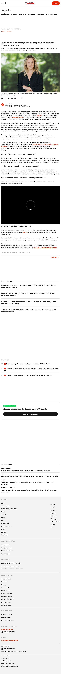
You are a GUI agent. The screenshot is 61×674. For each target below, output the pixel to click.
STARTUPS (22, 14)
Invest (3, 529)
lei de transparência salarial (9, 666)
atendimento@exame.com (9, 640)
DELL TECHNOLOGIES (15, 28)
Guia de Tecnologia (6, 548)
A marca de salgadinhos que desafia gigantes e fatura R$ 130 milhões (27, 364)
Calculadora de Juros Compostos (10, 566)
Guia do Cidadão (5, 545)
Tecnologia (54, 519)
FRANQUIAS (31, 14)
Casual (53, 507)
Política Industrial (6, 605)
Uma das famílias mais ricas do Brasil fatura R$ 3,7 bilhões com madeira (27, 375)
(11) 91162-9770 (9, 632)
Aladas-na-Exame (24, 252)
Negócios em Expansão (7, 620)
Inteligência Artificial (7, 526)
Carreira (3, 514)
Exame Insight (5, 523)
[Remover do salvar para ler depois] (22, 98)
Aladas (39, 115)
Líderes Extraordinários (8, 599)
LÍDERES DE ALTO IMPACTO (9, 509)
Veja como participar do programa (45, 247)
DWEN (25, 232)
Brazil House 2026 (6, 579)
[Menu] (2, 3)
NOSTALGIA (40, 14)
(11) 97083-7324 (9, 649)
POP (52, 527)
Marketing (54, 510)
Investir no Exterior (6, 593)
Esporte (53, 513)
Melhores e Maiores (6, 614)
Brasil (3, 512)
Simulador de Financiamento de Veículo (12, 569)
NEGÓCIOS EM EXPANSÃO (9, 14)
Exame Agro (54, 516)
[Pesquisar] (6, 3)
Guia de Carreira (5, 553)
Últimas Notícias (5, 506)
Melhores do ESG (6, 617)
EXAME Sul (4, 582)
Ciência (53, 524)
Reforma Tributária (6, 596)
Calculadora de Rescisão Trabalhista (11, 563)
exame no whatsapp (10, 406)
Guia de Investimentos (7, 551)
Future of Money (55, 522)
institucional (5, 656)
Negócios (6, 10)
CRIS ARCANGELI (51, 14)
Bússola (3, 585)
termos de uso (5, 658)
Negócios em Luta (6, 602)
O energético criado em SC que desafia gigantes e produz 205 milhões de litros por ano (31, 369)
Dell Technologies (17, 117)
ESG (2, 520)
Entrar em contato (7, 629)
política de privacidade (8, 663)
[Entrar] (56, 3)
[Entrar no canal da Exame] (30, 414)
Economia (4, 517)
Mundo (53, 504)
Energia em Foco (5, 590)
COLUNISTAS (4, 535)
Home (2, 31)
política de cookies (6, 661)
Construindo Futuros (7, 587)
